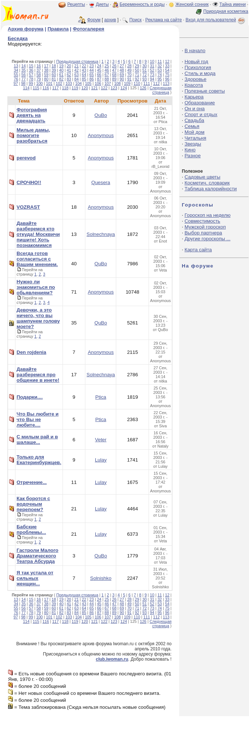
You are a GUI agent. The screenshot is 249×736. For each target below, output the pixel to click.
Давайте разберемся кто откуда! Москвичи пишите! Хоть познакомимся (38, 234)
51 (144, 70)
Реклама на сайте (163, 19)
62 (69, 74)
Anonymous (101, 135)
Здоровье (196, 79)
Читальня (195, 138)
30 (144, 66)
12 (167, 61)
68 (114, 74)
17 (46, 66)
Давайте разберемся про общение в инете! (38, 374)
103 (68, 83)
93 (144, 79)
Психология (198, 67)
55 (16, 74)
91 (129, 79)
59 (46, 74)
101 (49, 83)
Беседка (18, 38)
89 (114, 79)
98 (23, 83)
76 (16, 79)
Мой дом (194, 132)
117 (55, 88)
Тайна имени (233, 4)
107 (107, 83)
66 (99, 74)
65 (91, 74)
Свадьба (194, 120)
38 (46, 70)
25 (106, 66)
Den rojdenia (31, 352)
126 (143, 88)
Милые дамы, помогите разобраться (33, 135)
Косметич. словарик (207, 183)
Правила (57, 29)
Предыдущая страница (77, 61)
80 (46, 79)
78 (31, 79)
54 (167, 70)
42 (76, 70)
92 (137, 79)
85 (84, 79)
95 (159, 79)
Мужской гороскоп (205, 227)
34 (16, 70)
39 (53, 70)
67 (106, 74)
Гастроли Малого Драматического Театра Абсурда (37, 555)
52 (152, 70)
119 (75, 88)
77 (23, 79)
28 (129, 66)
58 (38, 74)
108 (117, 83)
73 (152, 74)
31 (152, 66)
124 (123, 88)
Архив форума (25, 29)
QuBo (101, 115)
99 (31, 83)
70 (129, 74)
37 (38, 70)
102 (59, 83)
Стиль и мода (200, 73)
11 (159, 61)
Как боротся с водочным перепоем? (33, 504)
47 (114, 70)
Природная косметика (225, 11)
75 (167, 74)
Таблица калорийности (211, 188)
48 (122, 70)
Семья (192, 126)
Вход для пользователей (215, 19)
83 (69, 79)
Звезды (193, 144)
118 (65, 88)
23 (91, 66)
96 (167, 79)
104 (78, 83)
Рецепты (76, 4)
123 (114, 88)
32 (159, 66)
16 (38, 66)
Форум (93, 19)
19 (61, 66)
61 (61, 74)
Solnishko (100, 578)
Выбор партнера (203, 233)
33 (167, 66)
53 (159, 70)
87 (99, 79)
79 (38, 79)
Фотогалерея (88, 29)
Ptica (100, 397)
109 (127, 83)
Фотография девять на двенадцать (32, 115)
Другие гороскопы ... (208, 238)
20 (69, 66)
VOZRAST (28, 207)
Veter (100, 439)
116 (45, 88)
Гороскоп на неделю (208, 215)
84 (76, 79)
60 (53, 74)
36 (31, 70)
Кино (190, 149)
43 (84, 70)
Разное (193, 155)
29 (137, 66)
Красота (194, 85)
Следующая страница (161, 90)
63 (76, 74)
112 (156, 83)
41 (69, 70)
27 (122, 66)
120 (84, 88)
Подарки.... (30, 397)
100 (39, 83)
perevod (26, 158)
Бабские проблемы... (31, 529)
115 (36, 88)
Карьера (194, 97)
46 (106, 70)
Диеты (102, 4)
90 (122, 79)
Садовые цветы (202, 177)
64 (84, 74)
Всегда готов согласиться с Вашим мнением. (37, 259)
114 (26, 88)
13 (16, 66)
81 (53, 79)
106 (98, 83)
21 (76, 66)
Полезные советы (205, 91)
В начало (195, 50)
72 (144, 74)
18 (53, 66)
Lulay (101, 460)
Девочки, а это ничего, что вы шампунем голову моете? (38, 318)
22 (84, 66)
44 (91, 70)
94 (152, 79)
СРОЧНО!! (29, 182)
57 (31, 74)
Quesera (100, 182)
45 (99, 70)
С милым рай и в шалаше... (37, 439)
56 (23, 74)
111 (146, 83)
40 (61, 70)
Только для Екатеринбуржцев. (39, 459)
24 (99, 66)
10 (152, 61)
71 (137, 74)
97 (16, 83)
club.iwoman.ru (112, 659)
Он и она (195, 108)
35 (23, 70)
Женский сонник (192, 4)
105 (88, 83)
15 (31, 66)
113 (166, 83)
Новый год (196, 61)
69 (122, 74)
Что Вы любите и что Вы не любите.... (37, 419)
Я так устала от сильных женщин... (35, 578)
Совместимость (202, 221)
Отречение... (32, 482)
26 (114, 66)
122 (104, 88)
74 (159, 74)
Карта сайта (198, 249)
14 (23, 66)
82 (61, 79)
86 (91, 79)
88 (106, 79)
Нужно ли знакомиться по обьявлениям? (36, 287)
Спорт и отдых (201, 114)
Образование (200, 102)
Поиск (135, 19)
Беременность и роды (142, 4)
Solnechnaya (100, 234)
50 (137, 70)
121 (94, 88)
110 (137, 83)
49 (129, 70)
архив (110, 19)
